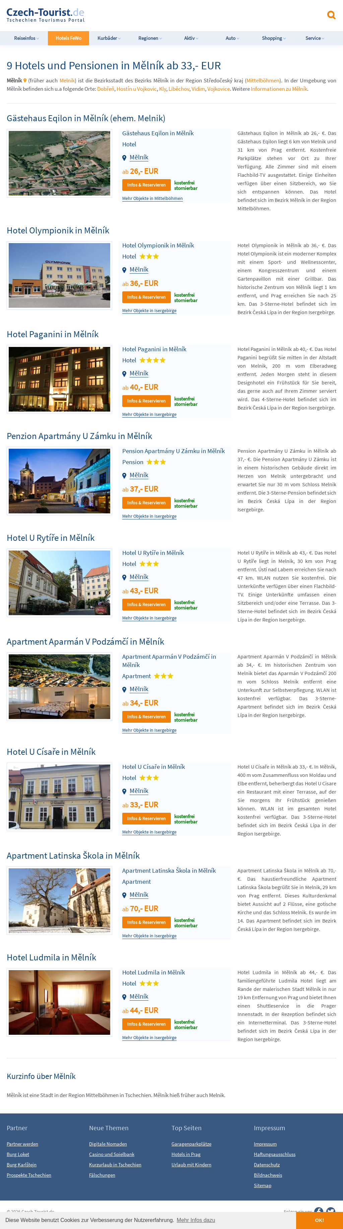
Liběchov (178, 88)
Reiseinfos (27, 38)
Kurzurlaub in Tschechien (115, 1164)
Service (315, 38)
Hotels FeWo (68, 38)
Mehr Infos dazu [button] (196, 1220)
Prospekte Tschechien (29, 1175)
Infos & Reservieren (146, 185)
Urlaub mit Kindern (191, 1164)
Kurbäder (109, 38)
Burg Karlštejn (22, 1164)
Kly (162, 88)
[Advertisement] (177, 15)
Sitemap (262, 1185)
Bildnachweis (268, 1175)
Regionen (150, 38)
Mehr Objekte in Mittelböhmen (152, 198)
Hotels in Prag (186, 1154)
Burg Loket (18, 1154)
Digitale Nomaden (108, 1144)
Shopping (274, 38)
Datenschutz (267, 1164)
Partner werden (22, 1144)
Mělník (139, 157)
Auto (233, 38)
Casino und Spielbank (111, 1154)
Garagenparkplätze (191, 1144)
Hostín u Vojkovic (137, 88)
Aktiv (191, 38)
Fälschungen (102, 1175)
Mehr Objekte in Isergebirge (149, 310)
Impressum (265, 1144)
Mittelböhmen (263, 80)
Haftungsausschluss (274, 1154)
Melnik (67, 80)
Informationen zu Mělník (279, 88)
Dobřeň (105, 88)
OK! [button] (319, 1220)
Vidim (198, 88)
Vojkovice (218, 88)
